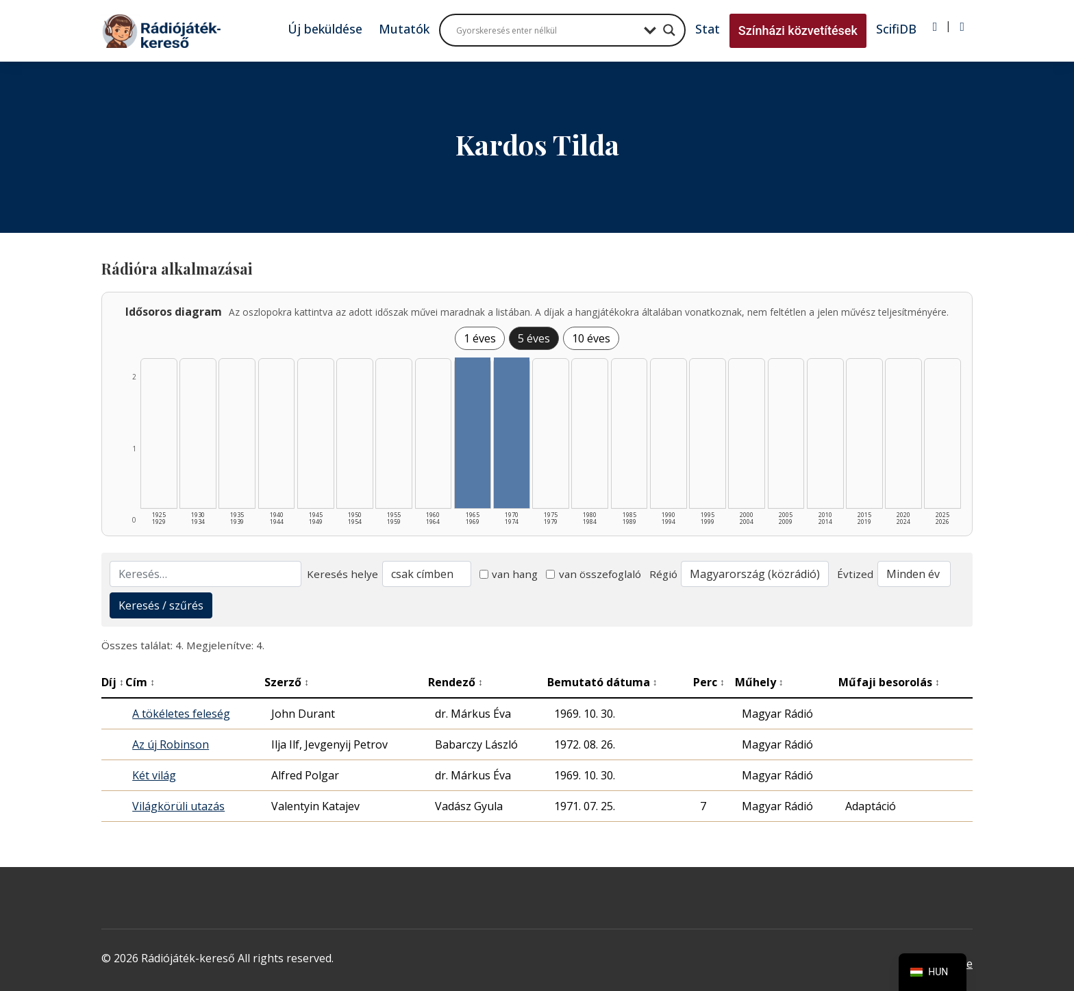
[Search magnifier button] (669, 30)
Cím (140, 682)
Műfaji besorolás (889, 682)
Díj (112, 682)
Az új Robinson (170, 744)
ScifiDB (896, 29)
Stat (707, 29)
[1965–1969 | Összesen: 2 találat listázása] (472, 432)
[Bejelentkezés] (935, 27)
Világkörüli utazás (178, 806)
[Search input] (546, 30)
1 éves (480, 338)
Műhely (759, 682)
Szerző (286, 682)
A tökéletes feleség (181, 713)
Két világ (154, 775)
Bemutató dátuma (602, 682)
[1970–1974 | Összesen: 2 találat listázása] (511, 432)
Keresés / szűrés (160, 605)
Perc (709, 682)
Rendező (455, 682)
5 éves (534, 338)
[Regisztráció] (962, 27)
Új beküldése (325, 29)
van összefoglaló (593, 574)
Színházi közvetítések (798, 30)
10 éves (591, 338)
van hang (508, 574)
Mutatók (404, 29)
